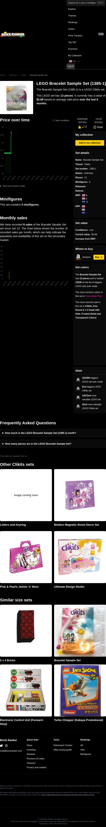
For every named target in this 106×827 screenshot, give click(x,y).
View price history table (13, 186)
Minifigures (85, 754)
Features (31, 763)
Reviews (31, 754)
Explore (72, 9)
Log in (71, 66)
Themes (72, 16)
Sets (82, 750)
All (81, 745)
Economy (72, 49)
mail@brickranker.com (11, 751)
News (29, 745)
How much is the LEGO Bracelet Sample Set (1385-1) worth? (40, 433)
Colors (71, 29)
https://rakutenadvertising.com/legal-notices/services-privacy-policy (68, 795)
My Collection (74, 55)
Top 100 (72, 42)
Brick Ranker (8, 740)
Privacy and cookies (36, 767)
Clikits (23, 75)
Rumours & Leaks (35, 758)
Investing (31, 750)
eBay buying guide (63, 750)
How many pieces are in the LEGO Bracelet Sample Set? (38, 443)
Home (2, 75)
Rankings (72, 22)
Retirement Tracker (63, 745)
